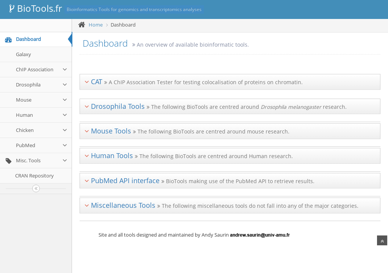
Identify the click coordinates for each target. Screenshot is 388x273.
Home (96, 24)
